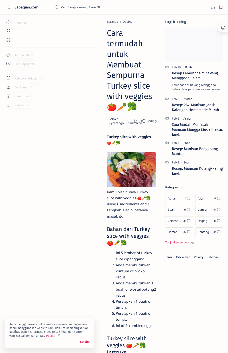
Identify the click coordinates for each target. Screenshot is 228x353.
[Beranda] (8, 22)
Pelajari (51, 335)
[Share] (149, 66)
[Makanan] (67, 294)
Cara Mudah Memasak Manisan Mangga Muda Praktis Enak (197, 129)
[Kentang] (47, 294)
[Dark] (213, 7)
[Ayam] (209, 198)
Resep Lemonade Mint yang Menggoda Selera (195, 75)
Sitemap (213, 257)
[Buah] (188, 67)
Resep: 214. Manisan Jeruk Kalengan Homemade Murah (195, 107)
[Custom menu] (8, 77)
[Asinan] (187, 99)
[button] (85, 294)
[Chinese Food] (179, 220)
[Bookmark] (221, 7)
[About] (8, 54)
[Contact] (8, 63)
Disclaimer (183, 257)
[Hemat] (179, 231)
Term (168, 257)
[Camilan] (209, 209)
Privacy (199, 257)
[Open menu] (8, 7)
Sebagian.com (26, 7)
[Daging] (42, 22)
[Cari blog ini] (88, 7)
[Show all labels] (179, 242)
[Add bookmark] (136, 66)
